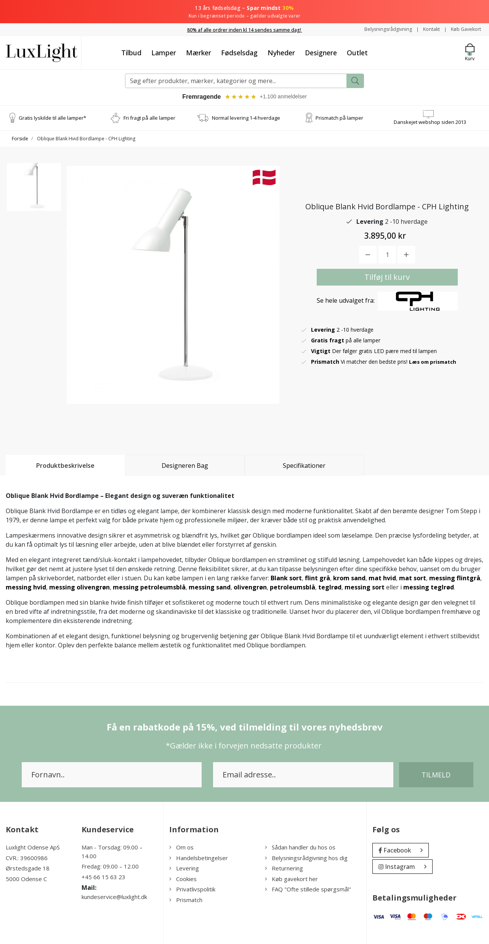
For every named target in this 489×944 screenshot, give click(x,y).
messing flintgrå (454, 579)
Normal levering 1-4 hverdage (246, 118)
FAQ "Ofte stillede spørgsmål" (308, 890)
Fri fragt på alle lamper (149, 118)
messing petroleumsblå (149, 588)
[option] (34, 194)
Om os (181, 848)
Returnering (284, 869)
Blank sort (286, 579)
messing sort (365, 588)
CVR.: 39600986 (27, 858)
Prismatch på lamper (339, 118)
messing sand (210, 588)
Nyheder (281, 52)
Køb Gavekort (464, 29)
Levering (184, 869)
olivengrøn (250, 588)
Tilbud (131, 52)
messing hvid (26, 588)
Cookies (183, 879)
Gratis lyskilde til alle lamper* (52, 118)
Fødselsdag (239, 52)
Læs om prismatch (434, 362)
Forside (20, 139)
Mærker (198, 52)
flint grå (317, 579)
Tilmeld (436, 775)
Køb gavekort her (291, 879)
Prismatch (185, 900)
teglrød (329, 588)
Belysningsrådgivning (380, 29)
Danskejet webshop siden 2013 (430, 122)
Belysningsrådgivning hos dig (306, 858)
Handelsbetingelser (198, 858)
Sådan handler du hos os (300, 848)
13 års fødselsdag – (244, 11)
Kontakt (426, 29)
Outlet (357, 52)
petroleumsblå (292, 588)
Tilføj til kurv (387, 277)
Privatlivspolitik (192, 890)
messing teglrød (428, 588)
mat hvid (382, 579)
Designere (321, 52)
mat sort (412, 579)
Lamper (163, 52)
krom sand (349, 579)
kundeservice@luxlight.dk (114, 897)
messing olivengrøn (79, 588)
